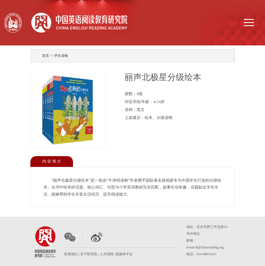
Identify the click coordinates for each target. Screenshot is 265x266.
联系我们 (71, 254)
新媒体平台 (124, 254)
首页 (45, 56)
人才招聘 (106, 254)
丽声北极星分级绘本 (163, 77)
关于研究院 (88, 254)
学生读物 (61, 56)
